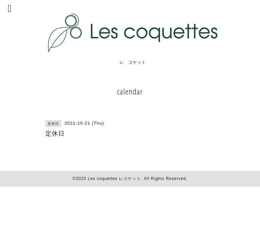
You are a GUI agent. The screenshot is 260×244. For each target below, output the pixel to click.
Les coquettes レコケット (114, 178)
